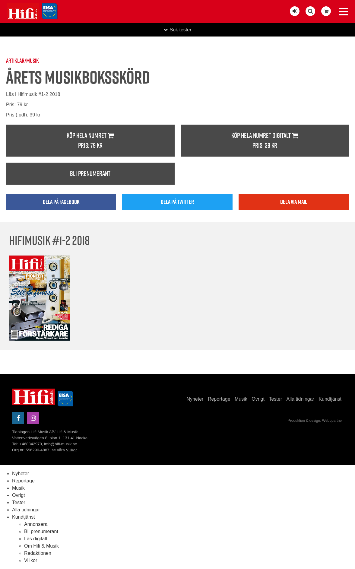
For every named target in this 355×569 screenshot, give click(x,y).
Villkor (71, 450)
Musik (241, 399)
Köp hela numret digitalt (265, 141)
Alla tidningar (300, 399)
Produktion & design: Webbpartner (315, 420)
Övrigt (258, 399)
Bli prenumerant (90, 173)
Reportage (219, 399)
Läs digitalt (35, 538)
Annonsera (35, 524)
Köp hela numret (90, 141)
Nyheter (194, 399)
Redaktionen (37, 553)
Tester (275, 399)
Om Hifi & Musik (41, 545)
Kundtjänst (330, 399)
